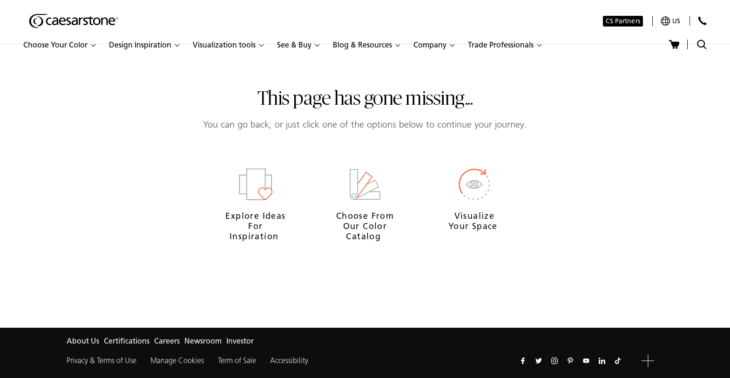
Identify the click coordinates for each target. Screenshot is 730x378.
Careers (167, 341)
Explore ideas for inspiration (255, 226)
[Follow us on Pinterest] (570, 361)
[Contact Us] (702, 20)
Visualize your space (474, 221)
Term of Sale (237, 360)
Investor (240, 341)
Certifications (126, 341)
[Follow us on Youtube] (586, 361)
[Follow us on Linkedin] (602, 361)
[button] (59, 45)
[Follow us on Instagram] (554, 361)
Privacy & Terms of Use (101, 360)
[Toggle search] (702, 44)
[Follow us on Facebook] (523, 361)
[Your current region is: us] (670, 21)
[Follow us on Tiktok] (618, 361)
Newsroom (203, 341)
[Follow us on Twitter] (538, 361)
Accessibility (289, 360)
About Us (83, 341)
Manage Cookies (177, 360)
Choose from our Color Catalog (365, 226)
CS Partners (623, 21)
